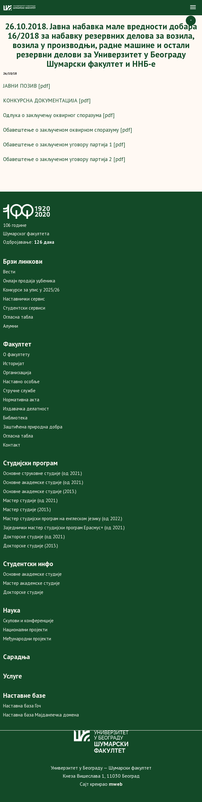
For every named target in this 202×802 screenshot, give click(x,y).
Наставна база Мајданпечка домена (41, 715)
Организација (17, 372)
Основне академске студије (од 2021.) (43, 482)
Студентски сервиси (24, 308)
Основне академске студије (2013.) (39, 491)
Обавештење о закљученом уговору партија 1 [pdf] (64, 144)
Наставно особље (21, 381)
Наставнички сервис (24, 299)
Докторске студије (23, 592)
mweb (116, 784)
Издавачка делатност (26, 409)
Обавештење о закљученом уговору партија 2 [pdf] (64, 159)
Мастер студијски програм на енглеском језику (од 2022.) (62, 518)
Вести (9, 272)
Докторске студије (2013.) (30, 546)
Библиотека (15, 418)
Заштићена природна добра (32, 427)
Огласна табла (18, 317)
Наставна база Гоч (22, 706)
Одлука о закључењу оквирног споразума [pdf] (59, 115)
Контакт (11, 445)
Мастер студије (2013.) (27, 509)
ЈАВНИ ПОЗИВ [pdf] (26, 85)
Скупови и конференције (28, 621)
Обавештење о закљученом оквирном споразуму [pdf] (67, 129)
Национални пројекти (25, 630)
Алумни (10, 326)
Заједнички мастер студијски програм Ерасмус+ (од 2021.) (64, 528)
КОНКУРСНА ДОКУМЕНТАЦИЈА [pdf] (47, 100)
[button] (193, 7)
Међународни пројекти (27, 639)
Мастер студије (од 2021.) (30, 500)
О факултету (16, 354)
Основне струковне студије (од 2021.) (42, 473)
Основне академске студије (32, 574)
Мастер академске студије (31, 583)
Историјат (13, 363)
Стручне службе (19, 391)
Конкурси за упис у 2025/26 (31, 290)
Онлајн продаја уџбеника (29, 281)
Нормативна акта (21, 400)
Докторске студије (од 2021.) (34, 537)
